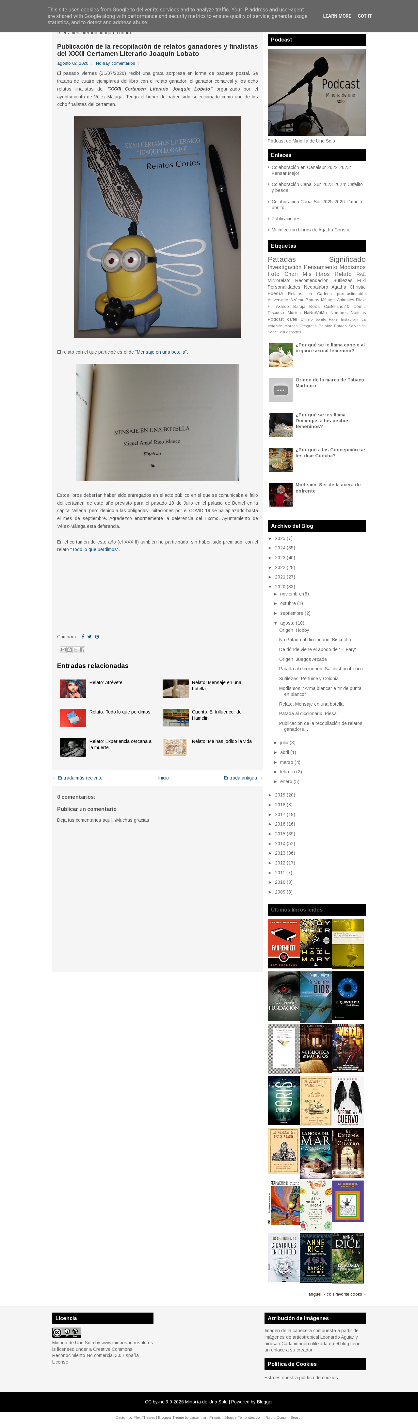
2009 (280, 892)
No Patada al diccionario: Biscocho (315, 639)
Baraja (299, 306)
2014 (280, 843)
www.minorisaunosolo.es (127, 1342)
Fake (333, 319)
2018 (280, 804)
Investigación (284, 267)
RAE (361, 274)
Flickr (361, 300)
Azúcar (296, 300)
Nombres (338, 312)
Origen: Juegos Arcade (303, 659)
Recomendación (312, 280)
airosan (272, 1343)
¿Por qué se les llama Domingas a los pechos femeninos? (323, 420)
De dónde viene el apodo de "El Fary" (318, 649)
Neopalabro (316, 287)
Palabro (325, 326)
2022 (280, 567)
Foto (274, 274)
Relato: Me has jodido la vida (222, 741)
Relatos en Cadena (310, 294)
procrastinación (351, 294)
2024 (280, 547)
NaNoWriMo (315, 312)
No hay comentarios (115, 63)
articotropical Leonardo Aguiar (323, 1337)
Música (294, 312)
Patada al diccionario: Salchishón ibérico (321, 668)
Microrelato (279, 280)
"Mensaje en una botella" (161, 352)
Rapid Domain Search (284, 1417)
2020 (280, 586)
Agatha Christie (348, 287)
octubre (288, 603)
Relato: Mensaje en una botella (311, 704)
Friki (361, 280)
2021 (280, 576)
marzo (286, 762)
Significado (347, 259)
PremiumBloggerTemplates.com (236, 1417)
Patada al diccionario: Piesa (308, 713)
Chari (291, 274)
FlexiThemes (144, 1417)
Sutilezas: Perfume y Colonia (309, 678)
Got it (365, 16)
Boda (314, 306)
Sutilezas (343, 280)
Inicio (163, 777)
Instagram (349, 319)
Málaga (328, 300)
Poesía (275, 293)
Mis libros (316, 274)
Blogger (265, 1401)
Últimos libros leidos (297, 910)
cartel (292, 319)
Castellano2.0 (336, 306)
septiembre (291, 613)
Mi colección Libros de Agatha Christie (311, 229)
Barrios (312, 300)
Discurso (276, 312)
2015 (280, 833)
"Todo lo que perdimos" (94, 549)
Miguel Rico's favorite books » (337, 1294)
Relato (343, 274)
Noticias (358, 312)
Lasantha (198, 1417)
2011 (280, 872)
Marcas (290, 326)
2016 (280, 824)
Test (281, 332)
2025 (280, 538)
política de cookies (318, 1377)
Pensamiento (320, 267)
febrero (287, 771)
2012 (280, 862)
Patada (340, 326)
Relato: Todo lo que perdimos (120, 711)
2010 (280, 882)
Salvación (357, 326)
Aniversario (278, 300)
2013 (280, 853)
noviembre (291, 593)
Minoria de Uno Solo (73, 1342)
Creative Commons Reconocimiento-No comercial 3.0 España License (95, 1356)
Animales (345, 300)
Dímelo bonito (313, 319)
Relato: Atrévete (105, 682)
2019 (280, 794)
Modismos (353, 267)
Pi (270, 306)
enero (286, 781)
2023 (280, 557)
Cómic (359, 306)
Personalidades (284, 287)
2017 (280, 814)
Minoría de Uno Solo (206, 1401)
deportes (293, 332)
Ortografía (308, 326)
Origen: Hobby (294, 630)
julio (284, 742)
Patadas (282, 259)
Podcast (275, 319)
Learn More (337, 16)
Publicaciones (286, 218)
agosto (287, 623)
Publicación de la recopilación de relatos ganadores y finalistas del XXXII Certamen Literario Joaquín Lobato (157, 50)
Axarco (282, 306)
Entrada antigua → (243, 777)
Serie (272, 332)
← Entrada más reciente (77, 777)
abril (284, 752)
